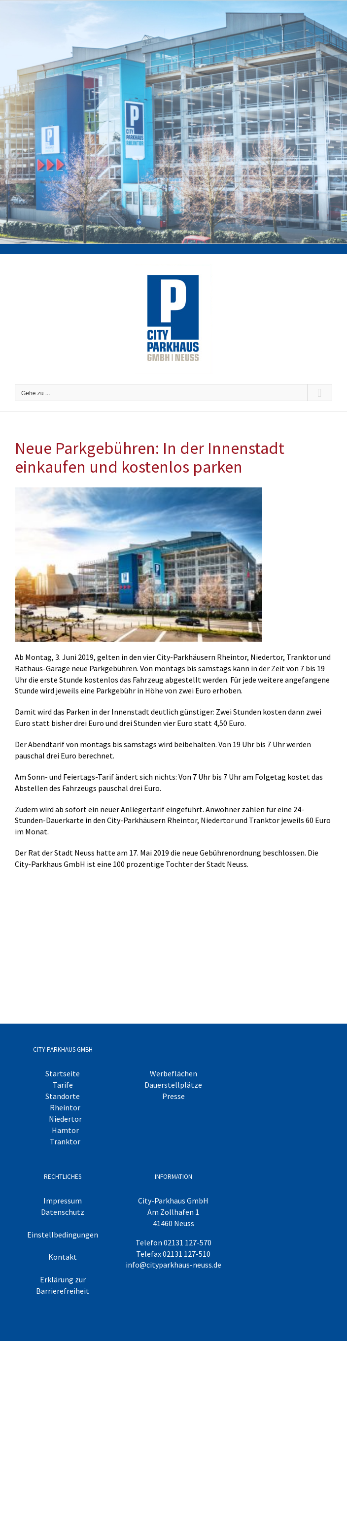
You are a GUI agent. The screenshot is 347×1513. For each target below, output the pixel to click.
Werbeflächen (173, 1073)
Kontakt (62, 1257)
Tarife (63, 1085)
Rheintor (65, 1107)
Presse (173, 1096)
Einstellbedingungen (62, 1234)
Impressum (62, 1200)
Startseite (62, 1073)
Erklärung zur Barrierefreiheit (62, 1285)
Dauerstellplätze (173, 1085)
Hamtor (65, 1130)
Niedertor (65, 1119)
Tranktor (65, 1141)
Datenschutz (62, 1212)
